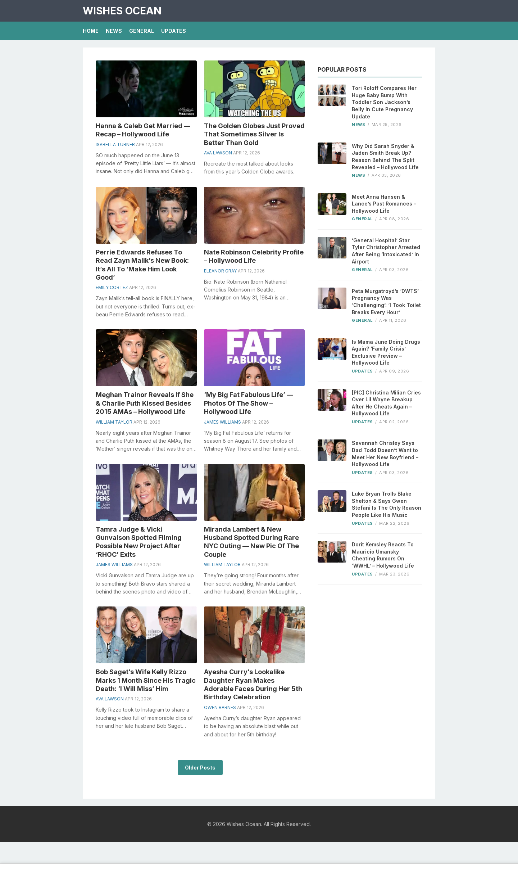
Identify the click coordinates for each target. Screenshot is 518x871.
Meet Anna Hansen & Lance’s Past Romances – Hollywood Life (384, 204)
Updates (173, 31)
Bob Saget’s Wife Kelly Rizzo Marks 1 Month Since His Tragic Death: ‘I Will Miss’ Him (146, 680)
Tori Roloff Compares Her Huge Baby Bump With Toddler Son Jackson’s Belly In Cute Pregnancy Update (384, 102)
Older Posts (200, 767)
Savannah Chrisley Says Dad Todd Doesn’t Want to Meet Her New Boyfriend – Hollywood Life (385, 453)
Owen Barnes (220, 707)
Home (91, 31)
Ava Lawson (218, 152)
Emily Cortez (112, 287)
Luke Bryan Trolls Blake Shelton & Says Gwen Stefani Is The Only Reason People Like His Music (386, 504)
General (141, 31)
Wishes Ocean (122, 11)
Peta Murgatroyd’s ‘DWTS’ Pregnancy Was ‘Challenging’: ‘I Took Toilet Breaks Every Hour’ (386, 301)
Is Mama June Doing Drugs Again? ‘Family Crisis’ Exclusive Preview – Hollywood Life (386, 352)
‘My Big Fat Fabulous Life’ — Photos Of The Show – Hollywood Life (248, 403)
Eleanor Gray (220, 271)
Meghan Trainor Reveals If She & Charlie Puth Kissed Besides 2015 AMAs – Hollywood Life (145, 403)
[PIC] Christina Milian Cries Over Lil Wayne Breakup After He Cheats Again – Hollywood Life (386, 403)
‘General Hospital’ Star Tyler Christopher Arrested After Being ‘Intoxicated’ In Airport (386, 251)
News (114, 31)
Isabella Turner (115, 144)
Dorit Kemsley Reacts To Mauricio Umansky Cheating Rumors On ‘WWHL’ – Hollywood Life (383, 555)
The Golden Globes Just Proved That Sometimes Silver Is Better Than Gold (254, 134)
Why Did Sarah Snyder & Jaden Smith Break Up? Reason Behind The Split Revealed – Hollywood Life (385, 156)
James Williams (222, 422)
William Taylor (114, 422)
